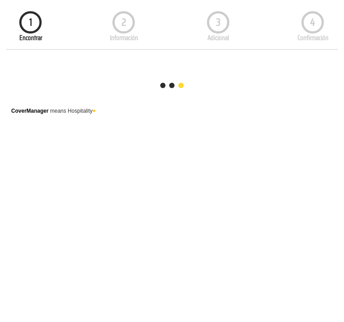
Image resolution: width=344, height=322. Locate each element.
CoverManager (29, 111)
